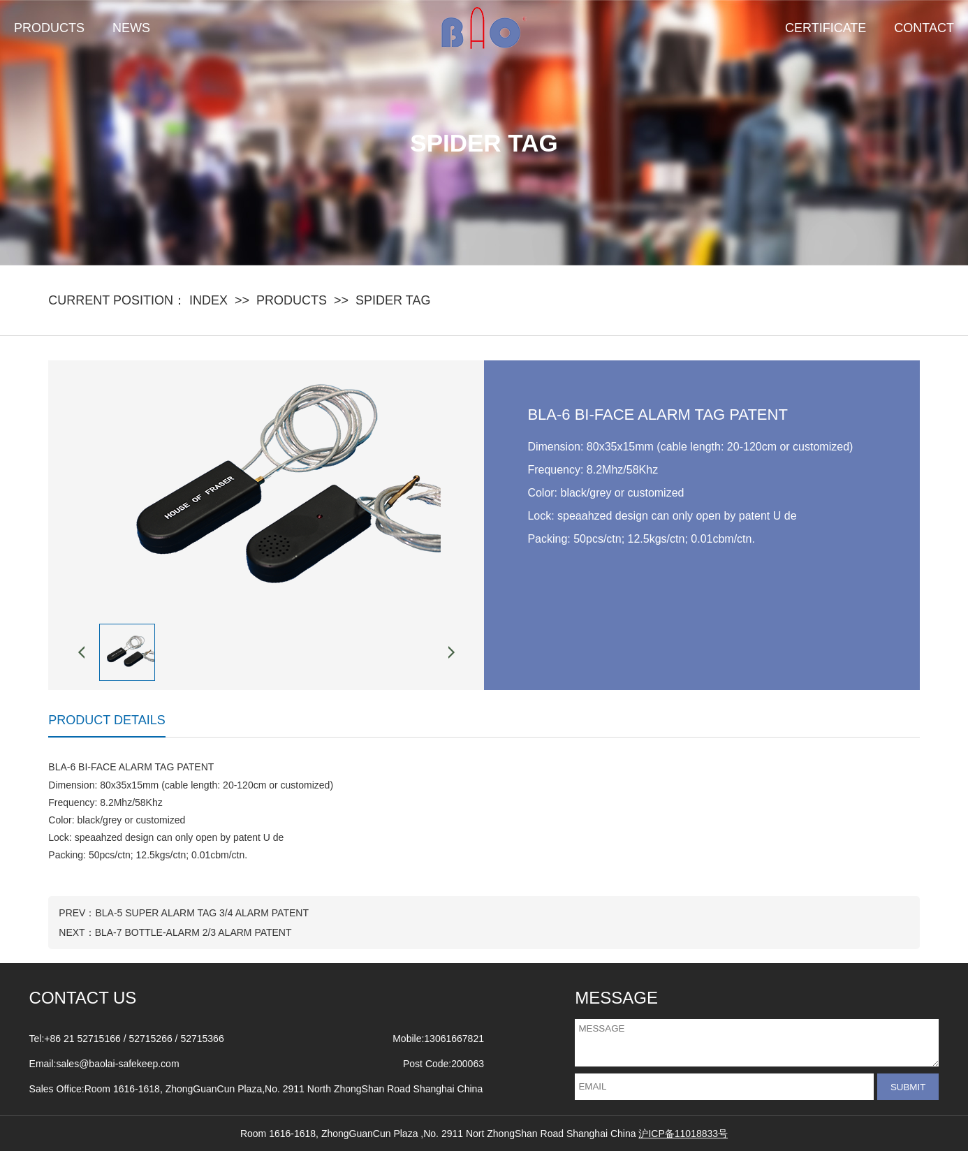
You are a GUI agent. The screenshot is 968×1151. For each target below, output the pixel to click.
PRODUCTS (49, 28)
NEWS (131, 28)
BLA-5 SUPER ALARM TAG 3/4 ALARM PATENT (202, 912)
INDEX (208, 300)
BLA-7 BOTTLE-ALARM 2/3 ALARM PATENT (193, 932)
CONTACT (924, 28)
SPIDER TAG (392, 300)
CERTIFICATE (825, 28)
